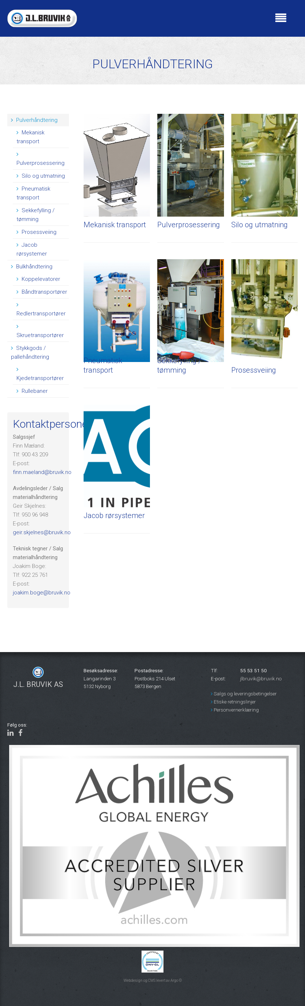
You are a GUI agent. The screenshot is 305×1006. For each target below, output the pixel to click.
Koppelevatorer (38, 279)
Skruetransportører (40, 331)
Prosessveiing (36, 232)
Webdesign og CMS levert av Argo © (153, 980)
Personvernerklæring (235, 710)
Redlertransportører (41, 309)
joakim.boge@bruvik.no (41, 592)
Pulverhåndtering (34, 120)
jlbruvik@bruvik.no (261, 678)
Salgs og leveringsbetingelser (244, 693)
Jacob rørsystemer (31, 249)
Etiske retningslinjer (233, 702)
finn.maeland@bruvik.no (42, 472)
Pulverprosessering (40, 158)
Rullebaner (32, 391)
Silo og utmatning (40, 176)
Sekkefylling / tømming (35, 214)
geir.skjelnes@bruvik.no (42, 532)
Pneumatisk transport (33, 193)
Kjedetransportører (40, 373)
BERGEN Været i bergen (178, 27)
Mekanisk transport (30, 137)
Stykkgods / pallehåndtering (30, 352)
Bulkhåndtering (31, 266)
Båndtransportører (41, 292)
